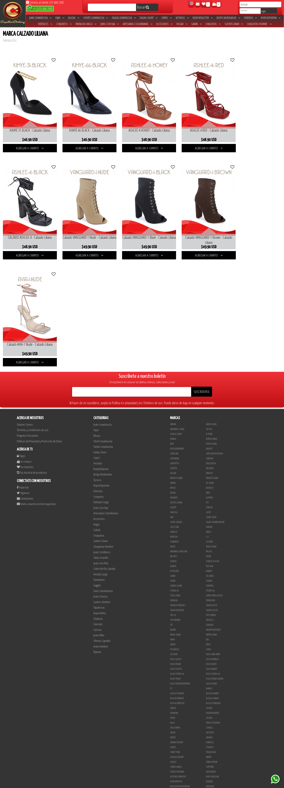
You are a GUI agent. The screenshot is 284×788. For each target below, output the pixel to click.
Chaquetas (213, 24)
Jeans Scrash (176, 407)
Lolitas (209, 603)
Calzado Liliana (177, 745)
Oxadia (173, 451)
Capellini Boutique (214, 339)
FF (171, 574)
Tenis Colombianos (103, 476)
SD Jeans (210, 461)
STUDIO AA (174, 476)
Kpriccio (174, 422)
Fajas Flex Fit (176, 554)
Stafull (209, 613)
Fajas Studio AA (213, 559)
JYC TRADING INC (212, 706)
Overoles (98, 509)
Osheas (173, 447)
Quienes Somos (25, 310)
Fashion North (212, 598)
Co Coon (173, 540)
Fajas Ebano (175, 549)
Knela (208, 417)
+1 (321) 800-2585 (39, 8)
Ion (171, 403)
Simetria (210, 471)
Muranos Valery (177, 701)
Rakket (209, 456)
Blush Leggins (212, 750)
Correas (97, 515)
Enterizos (45, 24)
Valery (173, 515)
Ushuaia (209, 510)
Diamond (174, 598)
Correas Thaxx (176, 774)
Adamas (209, 623)
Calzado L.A (211, 740)
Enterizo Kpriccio (178, 691)
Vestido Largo (100, 460)
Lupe (172, 730)
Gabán (196, 24)
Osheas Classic (212, 447)
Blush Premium (177, 334)
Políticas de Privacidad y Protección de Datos (39, 326)
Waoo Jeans (175, 520)
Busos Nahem (176, 735)
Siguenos (23, 378)
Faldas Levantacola (124, 18)
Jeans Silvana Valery (215, 407)
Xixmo (173, 530)
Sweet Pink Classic (214, 481)
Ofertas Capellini (101, 526)
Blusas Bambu (212, 579)
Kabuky (209, 412)
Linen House (211, 716)
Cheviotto (174, 349)
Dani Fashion (211, 647)
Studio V (210, 633)
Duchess (209, 373)
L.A (207, 422)
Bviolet (209, 334)
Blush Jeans (211, 329)
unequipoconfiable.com (166, 784)
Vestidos (182, 18)
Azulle (173, 647)
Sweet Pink (175, 637)
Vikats (173, 623)
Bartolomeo (211, 324)
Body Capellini (212, 662)
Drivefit (209, 686)
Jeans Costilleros (101, 437)
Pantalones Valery (178, 760)
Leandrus (174, 427)
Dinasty (209, 358)
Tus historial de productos (32, 358)
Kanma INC (174, 716)
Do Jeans (210, 368)
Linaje (209, 726)
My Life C (173, 442)
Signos (209, 466)
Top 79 (173, 500)
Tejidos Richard (177, 657)
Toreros (250, 18)
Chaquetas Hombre (259, 24)
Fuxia (172, 603)
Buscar (143, 7)
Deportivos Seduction (180, 686)
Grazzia (173, 398)
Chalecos (98, 504)
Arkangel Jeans (177, 314)
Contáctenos (25, 384)
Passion (209, 451)
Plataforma (211, 745)
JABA (172, 711)
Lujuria (209, 427)
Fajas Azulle (175, 544)
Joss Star (174, 412)
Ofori (208, 442)
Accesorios (164, 24)
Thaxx (172, 618)
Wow (172, 525)
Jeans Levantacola (40, 18)
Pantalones (99, 465)
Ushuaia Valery (177, 642)
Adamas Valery (176, 628)
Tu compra (24, 347)
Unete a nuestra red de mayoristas (36, 389)
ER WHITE (174, 383)
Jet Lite (173, 696)
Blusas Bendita (177, 584)
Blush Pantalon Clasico (180, 755)
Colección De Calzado (104, 454)
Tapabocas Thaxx (177, 770)
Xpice (208, 530)
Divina (173, 368)
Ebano (173, 378)
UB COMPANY (211, 774)
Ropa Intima (99, 498)
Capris (166, 18)
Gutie (208, 398)
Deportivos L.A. (213, 682)
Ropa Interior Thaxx (215, 770)
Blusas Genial (212, 584)
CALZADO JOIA (176, 740)
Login (263, 11)
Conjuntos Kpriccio (179, 677)
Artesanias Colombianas (137, 24)
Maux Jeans (211, 432)
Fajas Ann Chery (213, 540)
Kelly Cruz (210, 755)
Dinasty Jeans (176, 363)
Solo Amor (175, 613)
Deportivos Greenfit (179, 682)
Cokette (173, 354)
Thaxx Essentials (177, 491)
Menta (208, 642)
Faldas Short (148, 18)
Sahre (172, 461)
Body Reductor (203, 18)
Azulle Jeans (176, 319)
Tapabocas (99, 493)
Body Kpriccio (176, 667)
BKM (172, 329)
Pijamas (97, 537)
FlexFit (173, 393)
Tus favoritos (25, 352)
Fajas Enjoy (211, 549)
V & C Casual (211, 730)
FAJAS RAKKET (211, 554)
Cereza (173, 593)
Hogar (181, 24)
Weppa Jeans (211, 520)
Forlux (209, 393)
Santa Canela (176, 652)
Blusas (73, 18)
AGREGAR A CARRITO (28, 144)
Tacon (172, 750)
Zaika (208, 535)
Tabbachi (174, 486)
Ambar (173, 310)
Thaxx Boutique (177, 496)
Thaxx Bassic (211, 491)
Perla (172, 765)
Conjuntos (64, 24)
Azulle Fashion (177, 579)
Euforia (209, 383)
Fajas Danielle (212, 544)
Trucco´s (210, 505)
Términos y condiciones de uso (32, 315)
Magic (172, 432)
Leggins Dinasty (213, 760)
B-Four (209, 319)
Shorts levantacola (95, 18)
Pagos (21, 341)
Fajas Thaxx (175, 564)
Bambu (173, 324)
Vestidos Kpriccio (178, 662)
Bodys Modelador (228, 18)
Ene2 (208, 378)
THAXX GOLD (211, 637)
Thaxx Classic (212, 496)
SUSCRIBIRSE (202, 277)
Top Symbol (211, 500)
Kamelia (173, 417)
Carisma (209, 344)
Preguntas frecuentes (27, 321)
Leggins (97, 471)
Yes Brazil (174, 535)
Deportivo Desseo (214, 677)
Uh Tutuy (210, 618)
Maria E (209, 574)
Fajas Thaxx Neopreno (180, 569)
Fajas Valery (211, 569)
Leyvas (173, 633)
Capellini (174, 339)
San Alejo (210, 765)
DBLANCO (210, 354)
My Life (209, 437)
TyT (171, 510)
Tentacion (210, 486)
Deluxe (173, 358)
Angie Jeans (211, 310)
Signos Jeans (176, 471)
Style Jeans (175, 481)
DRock (173, 373)
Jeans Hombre (100, 532)
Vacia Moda (211, 657)
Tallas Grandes (100, 443)
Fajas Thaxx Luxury (214, 564)
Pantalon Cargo (86, 24)
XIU (207, 525)
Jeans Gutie (211, 403)
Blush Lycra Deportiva (180, 672)
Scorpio (209, 696)
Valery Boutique (213, 515)
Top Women (175, 505)
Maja (172, 608)
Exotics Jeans (176, 388)
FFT (207, 388)
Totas (208, 735)
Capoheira (174, 344)
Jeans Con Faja (109, 24)
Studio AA (210, 476)
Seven (172, 466)
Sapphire (210, 652)
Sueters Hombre (101, 487)
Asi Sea (209, 314)
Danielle (210, 628)
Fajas (59, 18)
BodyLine (210, 672)
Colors (209, 593)
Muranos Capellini (178, 437)
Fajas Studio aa (177, 559)
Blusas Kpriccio (177, 589)
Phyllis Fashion (213, 608)
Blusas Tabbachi (213, 589)
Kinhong (174, 726)
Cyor (172, 721)
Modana (209, 721)
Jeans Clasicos (100, 482)
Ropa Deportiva (270, 18)
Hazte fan (23, 373)
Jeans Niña (98, 520)
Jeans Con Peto (100, 448)
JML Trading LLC (213, 711)
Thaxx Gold (211, 701)
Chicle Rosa (211, 349)
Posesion (174, 456)
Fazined (209, 667)
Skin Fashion (211, 691)
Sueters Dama (234, 24)
